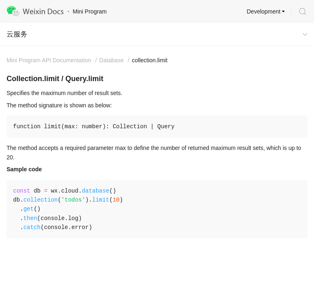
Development (264, 11)
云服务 (17, 34)
